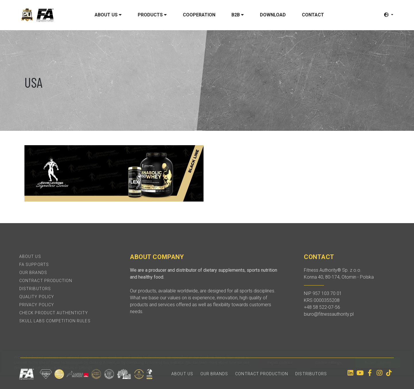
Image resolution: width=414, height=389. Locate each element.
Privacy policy (36, 304)
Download (273, 15)
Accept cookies (378, 375)
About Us (30, 256)
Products (152, 15)
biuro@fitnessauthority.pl (329, 314)
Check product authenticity (53, 313)
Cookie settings (328, 375)
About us (108, 15)
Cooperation (199, 15)
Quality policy (36, 296)
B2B (237, 15)
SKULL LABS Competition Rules (54, 321)
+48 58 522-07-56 (322, 307)
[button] (388, 15)
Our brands (33, 272)
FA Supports (34, 264)
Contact (313, 15)
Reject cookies (280, 375)
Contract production (45, 280)
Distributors (35, 288)
